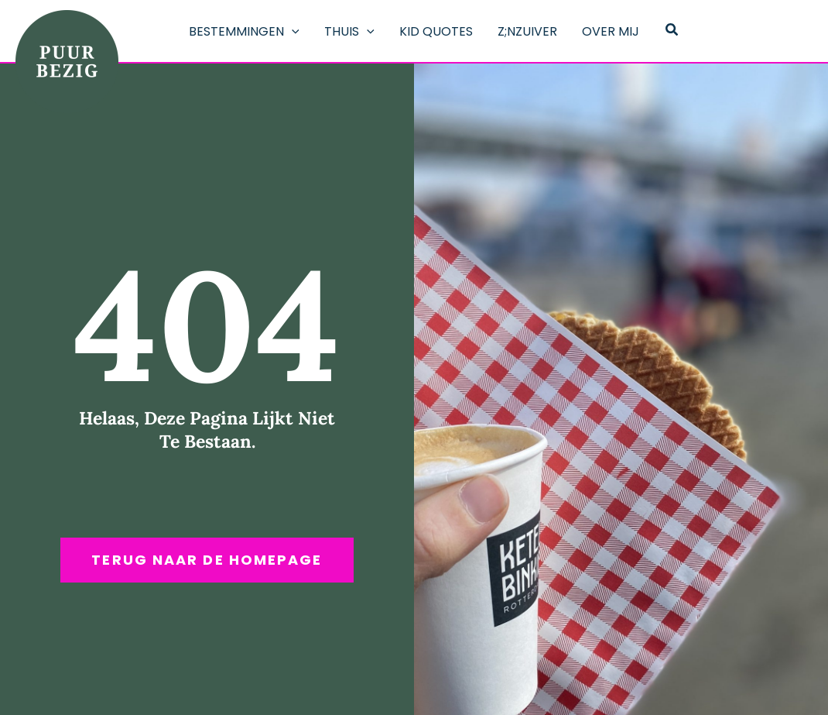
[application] (291, 32)
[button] (672, 31)
